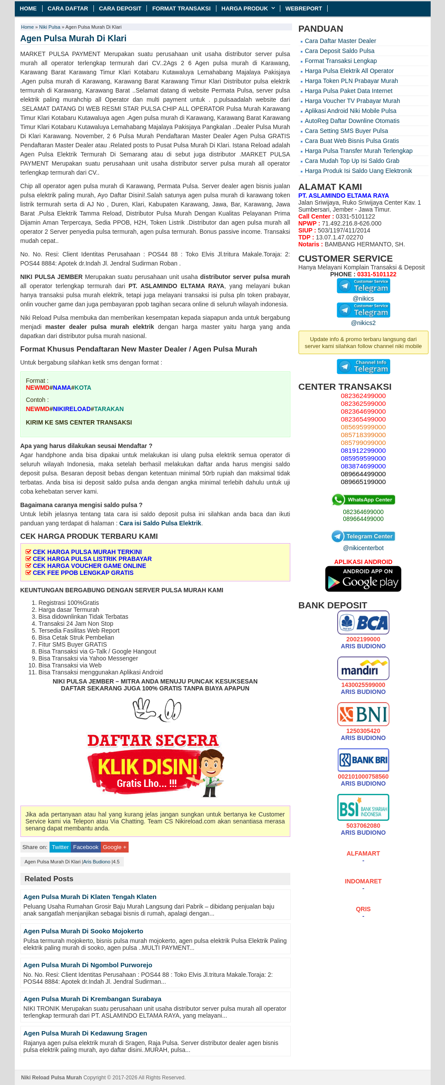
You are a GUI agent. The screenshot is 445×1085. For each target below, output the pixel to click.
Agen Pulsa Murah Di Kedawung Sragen (85, 1033)
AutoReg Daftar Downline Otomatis (352, 120)
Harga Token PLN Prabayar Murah (352, 80)
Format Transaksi (181, 8)
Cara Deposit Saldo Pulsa (340, 50)
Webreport (304, 8)
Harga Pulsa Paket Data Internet (349, 90)
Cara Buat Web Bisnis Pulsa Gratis (352, 140)
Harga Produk (245, 8)
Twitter (60, 847)
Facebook (85, 847)
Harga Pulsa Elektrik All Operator (349, 70)
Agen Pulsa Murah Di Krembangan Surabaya (92, 998)
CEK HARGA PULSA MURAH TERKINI (87, 551)
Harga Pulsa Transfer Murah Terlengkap (359, 150)
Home (28, 8)
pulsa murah (271, 276)
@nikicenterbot (363, 544)
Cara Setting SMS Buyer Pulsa (346, 130)
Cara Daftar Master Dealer (340, 40)
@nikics (363, 295)
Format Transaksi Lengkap (341, 60)
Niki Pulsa (49, 27)
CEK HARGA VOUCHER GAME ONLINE (89, 565)
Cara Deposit (120, 8)
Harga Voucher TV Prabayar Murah (352, 100)
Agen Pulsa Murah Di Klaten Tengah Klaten (89, 896)
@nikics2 (363, 319)
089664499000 (363, 518)
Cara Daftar (68, 8)
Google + (114, 847)
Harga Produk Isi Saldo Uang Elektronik (358, 170)
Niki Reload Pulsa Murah (51, 1078)
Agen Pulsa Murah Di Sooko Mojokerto (83, 931)
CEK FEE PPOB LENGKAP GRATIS (83, 572)
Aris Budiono (96, 861)
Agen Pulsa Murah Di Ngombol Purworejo (88, 965)
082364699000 (363, 511)
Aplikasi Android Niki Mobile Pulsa (351, 110)
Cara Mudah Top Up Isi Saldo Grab (352, 160)
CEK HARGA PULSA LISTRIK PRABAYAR (92, 558)
